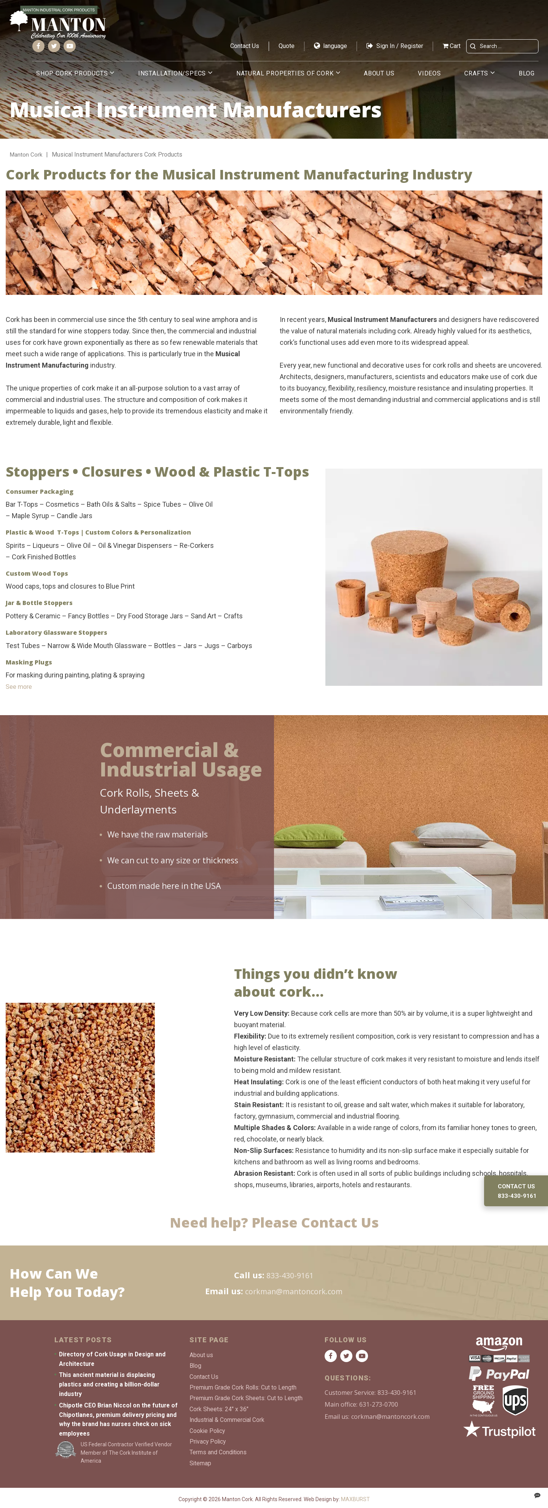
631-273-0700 (378, 1405)
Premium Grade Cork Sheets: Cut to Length (246, 1396)
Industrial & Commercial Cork (228, 1417)
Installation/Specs (172, 76)
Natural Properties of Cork (285, 76)
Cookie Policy (208, 1427)
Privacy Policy (209, 1438)
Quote (287, 49)
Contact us (517, 1186)
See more (20, 686)
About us (379, 76)
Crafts (476, 76)
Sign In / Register (394, 49)
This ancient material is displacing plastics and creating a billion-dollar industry (110, 1385)
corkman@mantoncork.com (293, 1291)
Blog (527, 76)
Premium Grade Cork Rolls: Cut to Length (244, 1386)
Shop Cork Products (72, 76)
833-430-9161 (290, 1275)
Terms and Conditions (218, 1448)
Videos (429, 76)
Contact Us (244, 49)
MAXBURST (355, 1496)
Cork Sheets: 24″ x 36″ (219, 1406)
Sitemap (201, 1458)
